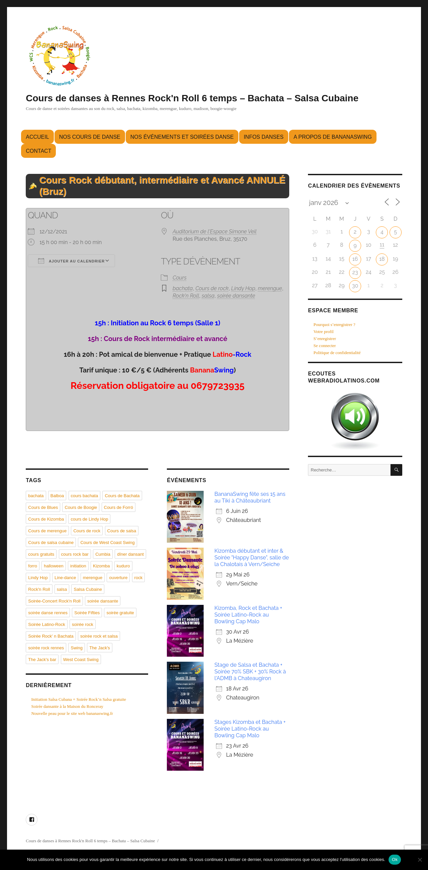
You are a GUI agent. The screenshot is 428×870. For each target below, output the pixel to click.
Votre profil (324, 331)
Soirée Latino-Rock (46, 624)
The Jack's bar (42, 659)
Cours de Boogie (81, 507)
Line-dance (65, 577)
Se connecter (325, 345)
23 (355, 272)
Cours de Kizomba (46, 519)
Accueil (37, 137)
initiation (78, 565)
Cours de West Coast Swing (107, 542)
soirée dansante (236, 296)
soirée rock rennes (46, 647)
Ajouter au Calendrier (71, 261)
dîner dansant (130, 554)
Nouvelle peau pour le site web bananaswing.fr (72, 713)
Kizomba (101, 565)
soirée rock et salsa (99, 636)
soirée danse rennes (48, 612)
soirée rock (82, 624)
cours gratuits (41, 554)
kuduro (123, 565)
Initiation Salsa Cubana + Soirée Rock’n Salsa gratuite (78, 699)
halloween (54, 565)
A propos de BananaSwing (333, 137)
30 (355, 286)
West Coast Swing (81, 659)
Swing (76, 647)
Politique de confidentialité (337, 352)
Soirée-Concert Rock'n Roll (54, 601)
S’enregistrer (325, 338)
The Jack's (99, 647)
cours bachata (84, 495)
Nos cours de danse (89, 137)
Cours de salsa (121, 530)
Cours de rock (211, 288)
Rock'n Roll (186, 296)
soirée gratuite (120, 612)
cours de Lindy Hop (89, 519)
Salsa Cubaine (88, 589)
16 (355, 259)
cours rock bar (75, 554)
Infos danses (264, 137)
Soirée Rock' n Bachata (50, 636)
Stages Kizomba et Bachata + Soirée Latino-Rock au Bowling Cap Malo (250, 729)
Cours (180, 278)
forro (32, 565)
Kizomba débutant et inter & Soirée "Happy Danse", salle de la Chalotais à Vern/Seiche (251, 557)
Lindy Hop (243, 288)
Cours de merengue (47, 530)
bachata (183, 288)
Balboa (57, 495)
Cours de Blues (43, 507)
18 (382, 259)
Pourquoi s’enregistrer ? (334, 324)
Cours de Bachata (122, 495)
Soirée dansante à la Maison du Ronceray (67, 706)
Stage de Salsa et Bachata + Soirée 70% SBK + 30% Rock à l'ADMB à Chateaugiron (250, 671)
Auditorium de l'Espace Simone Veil (214, 231)
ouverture (118, 577)
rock (138, 577)
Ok (395, 859)
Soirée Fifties (87, 612)
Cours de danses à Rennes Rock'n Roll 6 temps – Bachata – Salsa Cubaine (192, 98)
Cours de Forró (118, 507)
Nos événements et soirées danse (182, 137)
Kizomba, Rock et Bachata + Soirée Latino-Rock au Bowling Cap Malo (248, 615)
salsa (208, 296)
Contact (38, 151)
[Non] (419, 859)
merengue (270, 288)
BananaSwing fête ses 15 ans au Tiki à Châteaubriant (249, 497)
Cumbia (102, 554)
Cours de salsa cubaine (51, 542)
